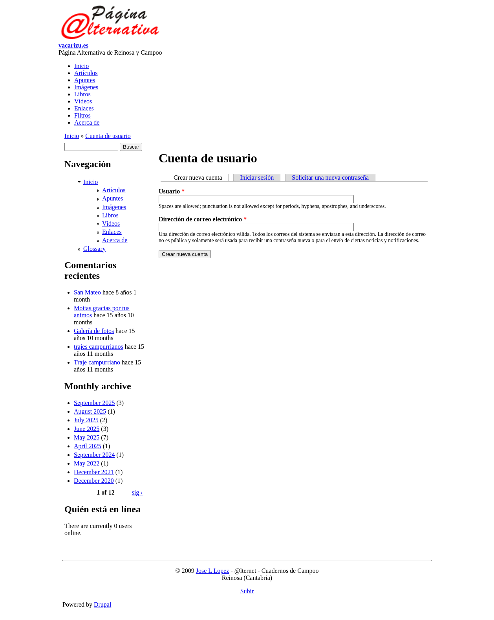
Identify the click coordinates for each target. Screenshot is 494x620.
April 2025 (87, 446)
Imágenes (86, 87)
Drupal (102, 604)
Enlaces (84, 108)
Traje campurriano (97, 362)
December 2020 (94, 480)
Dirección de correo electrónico (203, 219)
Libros (82, 94)
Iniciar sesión (257, 177)
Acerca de (86, 122)
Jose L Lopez (212, 570)
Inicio (81, 66)
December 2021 (94, 472)
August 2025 (90, 411)
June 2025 (86, 428)
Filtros (82, 115)
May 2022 (86, 463)
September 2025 (94, 402)
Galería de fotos (94, 330)
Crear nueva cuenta (201, 177)
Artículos (86, 73)
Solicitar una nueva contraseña (330, 177)
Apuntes (84, 80)
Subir (247, 591)
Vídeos (83, 101)
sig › (137, 492)
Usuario (172, 191)
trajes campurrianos (98, 346)
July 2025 (86, 420)
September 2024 (94, 454)
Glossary (94, 248)
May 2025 (86, 437)
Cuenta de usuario (108, 135)
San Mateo (87, 292)
